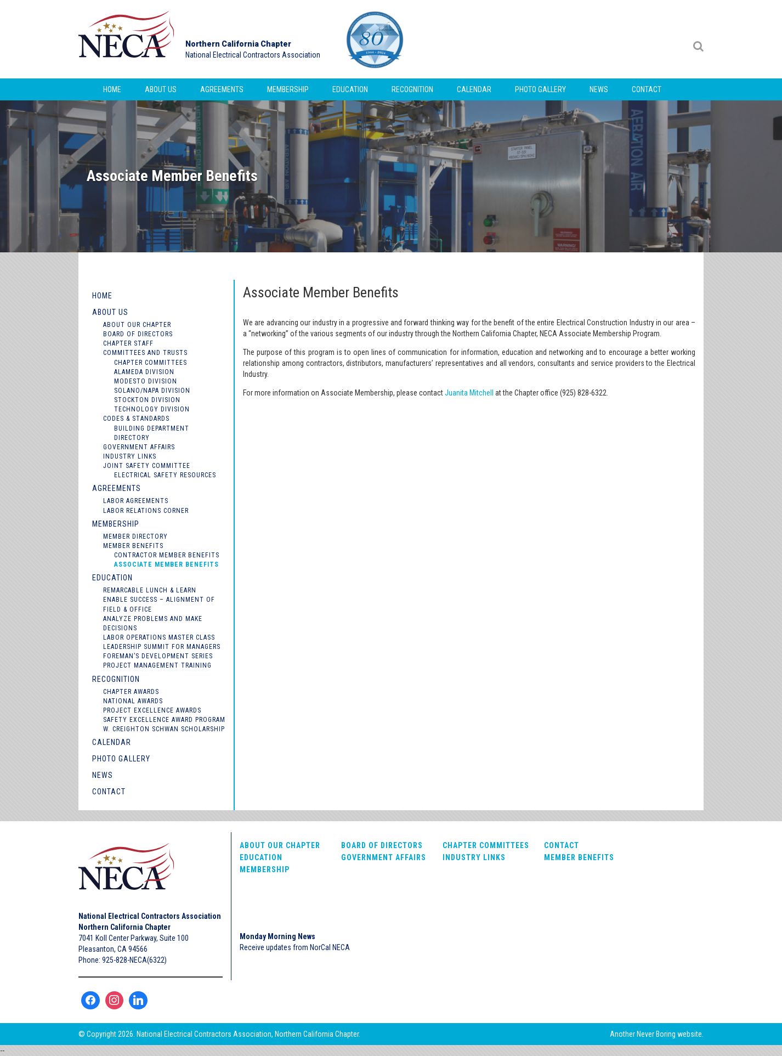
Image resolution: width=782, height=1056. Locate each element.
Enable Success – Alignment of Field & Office (159, 604)
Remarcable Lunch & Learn (149, 590)
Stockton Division (147, 400)
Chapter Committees (150, 362)
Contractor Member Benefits (166, 555)
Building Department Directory (151, 433)
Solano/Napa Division (152, 390)
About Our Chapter (137, 325)
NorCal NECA (127, 39)
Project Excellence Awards (152, 710)
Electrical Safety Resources (165, 475)
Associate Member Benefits (166, 564)
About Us (161, 89)
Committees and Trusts (145, 353)
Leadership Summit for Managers (161, 647)
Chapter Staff (128, 343)
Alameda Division (144, 372)
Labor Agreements (135, 501)
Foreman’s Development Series (158, 656)
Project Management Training (157, 665)
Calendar (474, 89)
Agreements (221, 89)
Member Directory (135, 536)
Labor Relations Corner (146, 511)
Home (112, 89)
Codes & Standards (136, 418)
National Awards (133, 701)
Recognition (412, 89)
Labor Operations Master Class (159, 637)
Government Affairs (139, 447)
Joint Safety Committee (146, 466)
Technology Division (152, 409)
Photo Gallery (540, 89)
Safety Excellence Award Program (164, 720)
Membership (288, 89)
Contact (646, 89)
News (599, 89)
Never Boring (656, 1034)
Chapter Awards (131, 692)
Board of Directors (138, 334)
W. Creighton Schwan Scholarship (164, 729)
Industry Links (129, 456)
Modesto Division (145, 381)
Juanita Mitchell (469, 392)
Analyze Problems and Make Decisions (152, 623)
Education (350, 89)
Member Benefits (133, 546)
